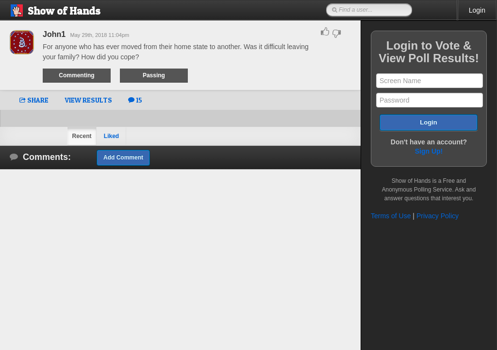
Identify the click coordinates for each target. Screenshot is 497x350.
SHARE (34, 100)
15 (135, 100)
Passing (154, 75)
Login (477, 10)
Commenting (76, 75)
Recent (81, 136)
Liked (111, 136)
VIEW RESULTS (88, 100)
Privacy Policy (437, 216)
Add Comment (123, 157)
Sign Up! (429, 151)
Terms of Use (391, 216)
